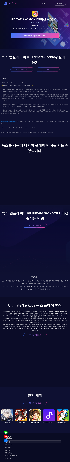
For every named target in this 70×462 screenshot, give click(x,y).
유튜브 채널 (8, 453)
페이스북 (7, 450)
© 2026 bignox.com (11, 456)
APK (48, 69)
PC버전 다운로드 (22, 69)
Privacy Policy (9, 458)
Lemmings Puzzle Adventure (9, 121)
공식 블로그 (8, 445)
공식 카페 (8, 447)
